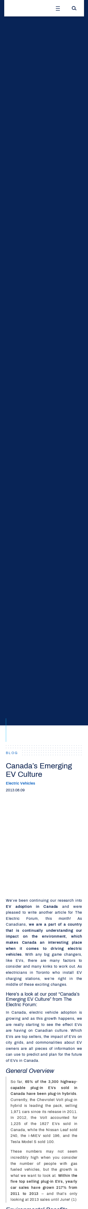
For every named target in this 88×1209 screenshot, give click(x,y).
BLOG (12, 753)
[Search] (74, 8)
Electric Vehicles (20, 783)
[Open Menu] (58, 8)
